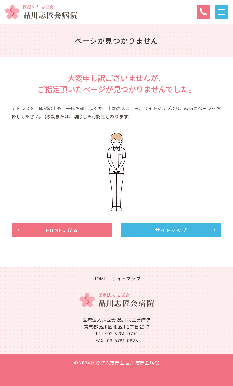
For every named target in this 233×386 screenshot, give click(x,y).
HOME (100, 278)
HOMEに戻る (62, 230)
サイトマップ (171, 230)
